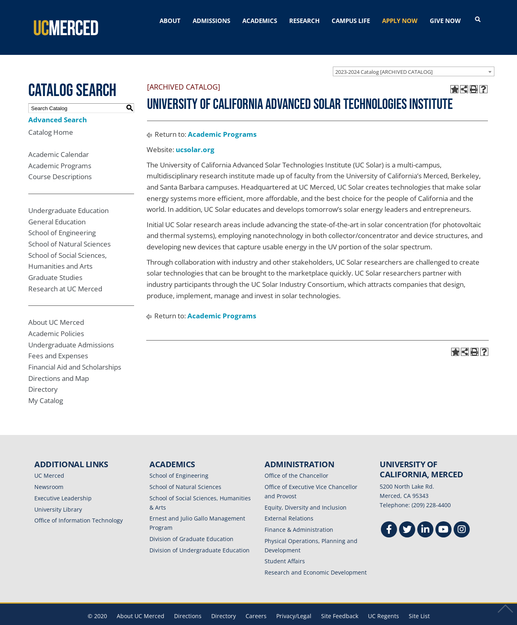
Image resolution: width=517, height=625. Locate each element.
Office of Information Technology (78, 506)
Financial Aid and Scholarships (74, 352)
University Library (58, 495)
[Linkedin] (425, 516)
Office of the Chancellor (296, 461)
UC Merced (49, 461)
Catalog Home (50, 117)
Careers (256, 601)
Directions (188, 601)
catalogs (142, 619)
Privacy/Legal (293, 601)
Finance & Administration (299, 515)
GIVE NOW (445, 21)
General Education (57, 207)
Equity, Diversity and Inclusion (306, 493)
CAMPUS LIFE (351, 21)
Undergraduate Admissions (71, 330)
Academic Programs (59, 151)
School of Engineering (62, 218)
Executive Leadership (63, 483)
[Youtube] (443, 516)
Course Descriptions (60, 162)
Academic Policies (56, 319)
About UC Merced (56, 308)
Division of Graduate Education (191, 524)
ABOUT (170, 21)
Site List (419, 601)
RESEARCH (304, 21)
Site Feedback (339, 601)
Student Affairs (285, 547)
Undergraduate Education (68, 196)
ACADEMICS (259, 21)
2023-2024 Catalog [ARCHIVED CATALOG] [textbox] (384, 57)
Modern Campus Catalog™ (354, 619)
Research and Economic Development (316, 558)
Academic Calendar (58, 139)
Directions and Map (58, 363)
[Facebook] (389, 516)
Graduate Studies (55, 263)
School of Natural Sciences (69, 229)
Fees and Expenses (58, 341)
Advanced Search (57, 105)
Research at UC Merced (65, 274)
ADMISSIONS (211, 21)
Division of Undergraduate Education (199, 535)
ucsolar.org (195, 135)
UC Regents (383, 601)
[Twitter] (407, 516)
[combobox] (413, 57)
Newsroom (48, 472)
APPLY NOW (400, 21)
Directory (43, 374)
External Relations (289, 504)
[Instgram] (461, 516)
